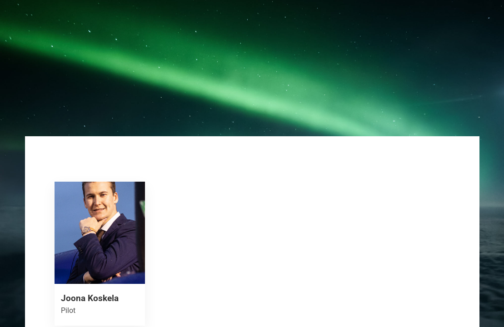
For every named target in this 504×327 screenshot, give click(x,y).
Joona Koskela (90, 298)
